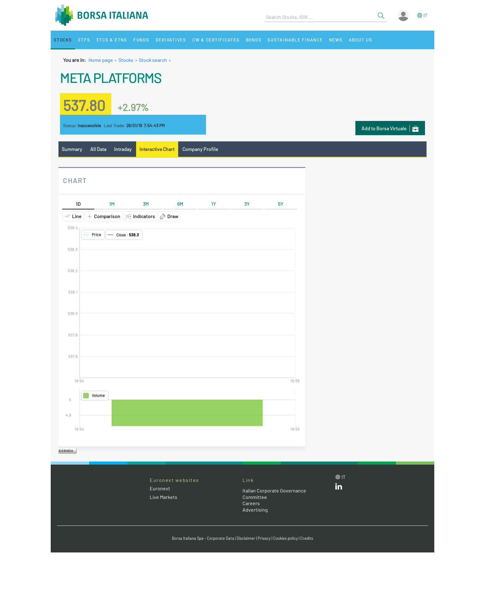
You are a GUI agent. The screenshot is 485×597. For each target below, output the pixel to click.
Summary (72, 149)
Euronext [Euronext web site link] (160, 488)
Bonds (254, 39)
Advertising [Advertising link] (255, 510)
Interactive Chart (156, 149)
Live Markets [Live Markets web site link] (163, 497)
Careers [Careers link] (251, 503)
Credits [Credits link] (306, 538)
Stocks (63, 39)
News (336, 39)
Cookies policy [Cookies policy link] (285, 538)
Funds (141, 39)
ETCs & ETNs (112, 39)
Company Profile (200, 149)
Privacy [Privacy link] (264, 538)
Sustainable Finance (295, 39)
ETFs (84, 39)
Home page (100, 60)
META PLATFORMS (110, 77)
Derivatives (171, 39)
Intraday (123, 149)
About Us (360, 39)
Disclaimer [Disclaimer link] (246, 538)
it (425, 15)
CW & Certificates (216, 39)
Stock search (153, 60)
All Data (98, 149)
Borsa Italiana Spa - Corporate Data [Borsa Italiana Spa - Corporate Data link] (203, 538)
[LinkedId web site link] (338, 488)
